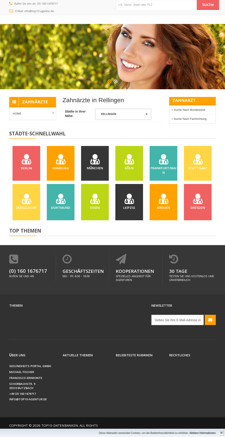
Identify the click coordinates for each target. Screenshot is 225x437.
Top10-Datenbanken (59, 426)
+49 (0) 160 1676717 (22, 394)
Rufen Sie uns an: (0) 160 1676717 (33, 4)
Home (17, 113)
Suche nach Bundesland (189, 109)
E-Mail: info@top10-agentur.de (31, 11)
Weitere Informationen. (203, 433)
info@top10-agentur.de (28, 400)
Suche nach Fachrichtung (190, 118)
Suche (208, 5)
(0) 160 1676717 (28, 272)
